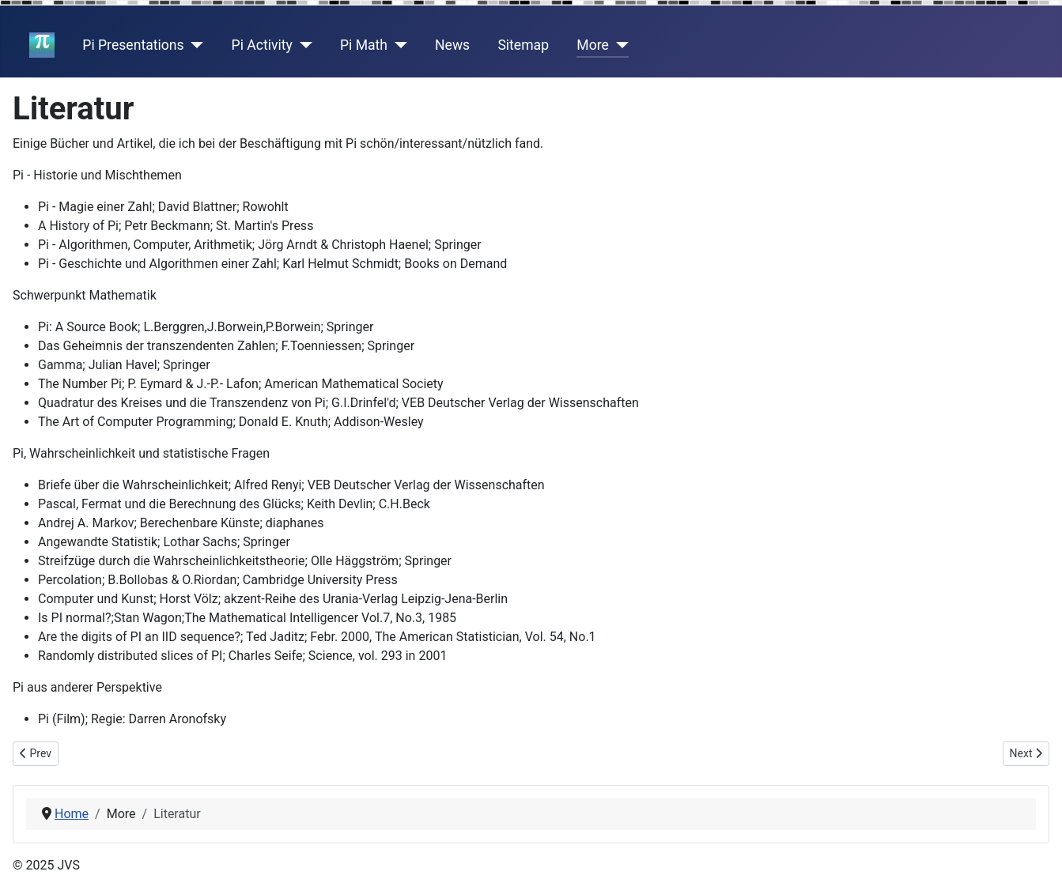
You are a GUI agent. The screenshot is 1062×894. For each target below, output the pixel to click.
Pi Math (363, 45)
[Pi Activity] (302, 45)
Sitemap (523, 45)
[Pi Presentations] (194, 45)
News (452, 45)
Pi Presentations (132, 45)
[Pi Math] (397, 45)
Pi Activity (262, 45)
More (592, 45)
